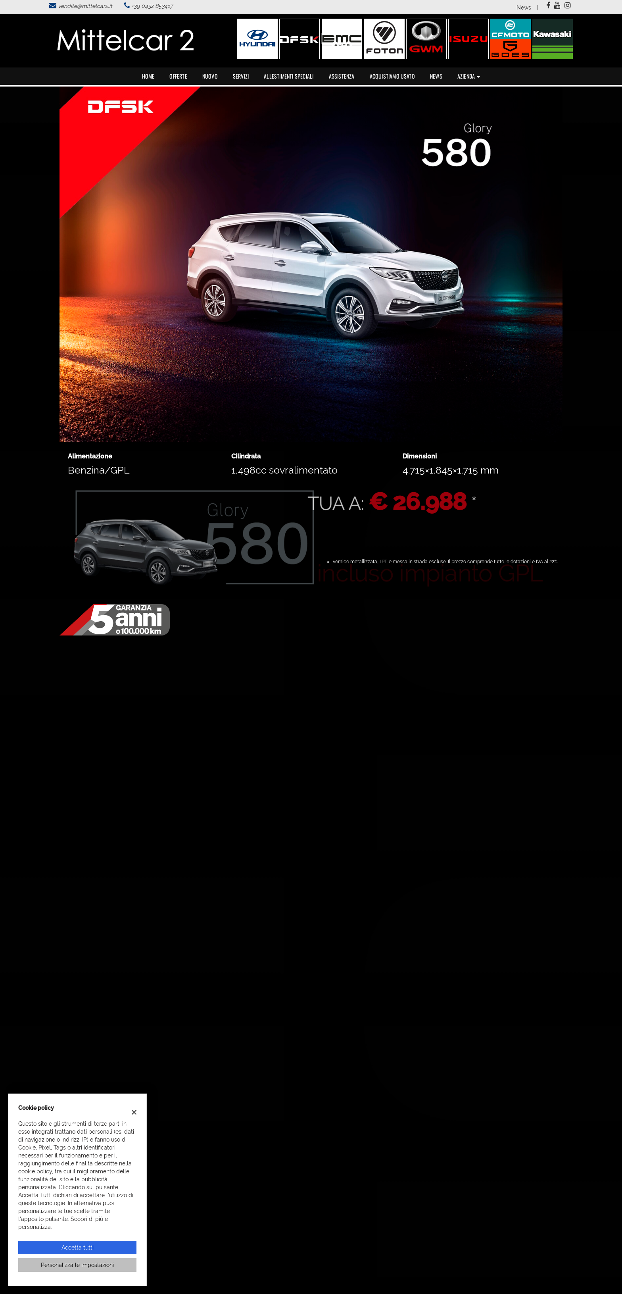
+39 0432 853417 (152, 6)
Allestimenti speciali (288, 76)
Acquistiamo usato (392, 76)
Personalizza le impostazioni (77, 1265)
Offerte (178, 76)
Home (148, 76)
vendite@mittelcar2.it (85, 6)
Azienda (468, 76)
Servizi (241, 76)
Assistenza (342, 76)
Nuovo (210, 76)
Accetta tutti (77, 1247)
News (523, 7)
